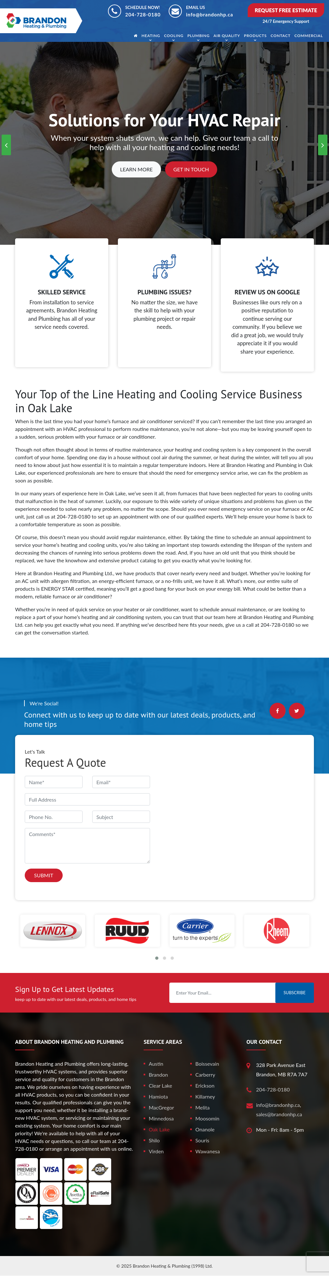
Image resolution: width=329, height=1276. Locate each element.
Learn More (136, 169)
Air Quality (227, 35)
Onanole (205, 1129)
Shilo (154, 1140)
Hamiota (158, 1096)
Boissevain (207, 1064)
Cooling (173, 35)
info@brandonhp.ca (209, 14)
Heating (150, 35)
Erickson (204, 1085)
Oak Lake (159, 1129)
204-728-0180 (143, 14)
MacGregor (161, 1107)
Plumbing (198, 35)
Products (255, 35)
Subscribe (295, 992)
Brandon (158, 1074)
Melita (202, 1107)
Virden (156, 1151)
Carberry (205, 1074)
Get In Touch (191, 169)
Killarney (205, 1096)
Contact (280, 35)
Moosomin (207, 1118)
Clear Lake (160, 1085)
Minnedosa (161, 1118)
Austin (156, 1064)
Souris (202, 1140)
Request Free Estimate (286, 10)
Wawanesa (207, 1151)
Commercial (308, 35)
